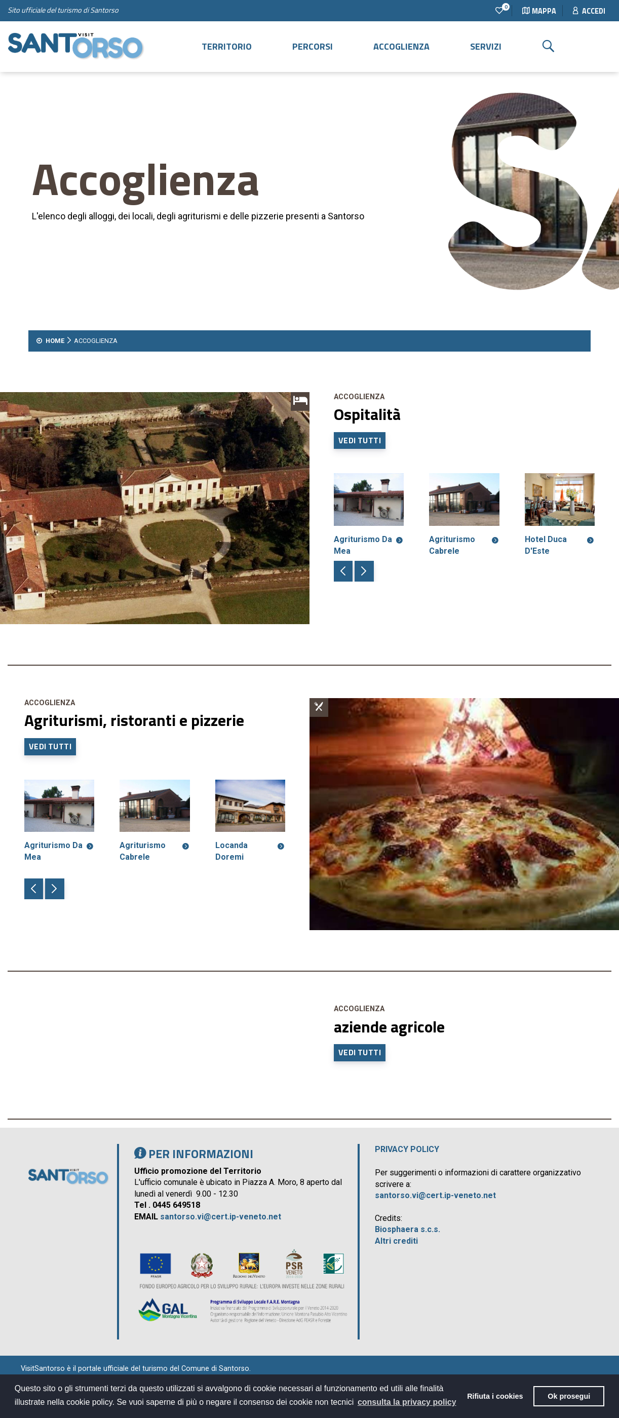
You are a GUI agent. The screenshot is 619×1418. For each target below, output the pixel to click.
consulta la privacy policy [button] (407, 1402)
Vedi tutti (359, 440)
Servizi (485, 46)
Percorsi (312, 46)
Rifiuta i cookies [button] (495, 1396)
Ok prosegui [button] (569, 1396)
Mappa (539, 11)
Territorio (227, 46)
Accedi (589, 11)
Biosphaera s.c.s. (407, 1229)
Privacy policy (407, 1149)
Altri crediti (396, 1241)
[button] (343, 571)
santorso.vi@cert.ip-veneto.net (220, 1216)
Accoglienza (401, 46)
